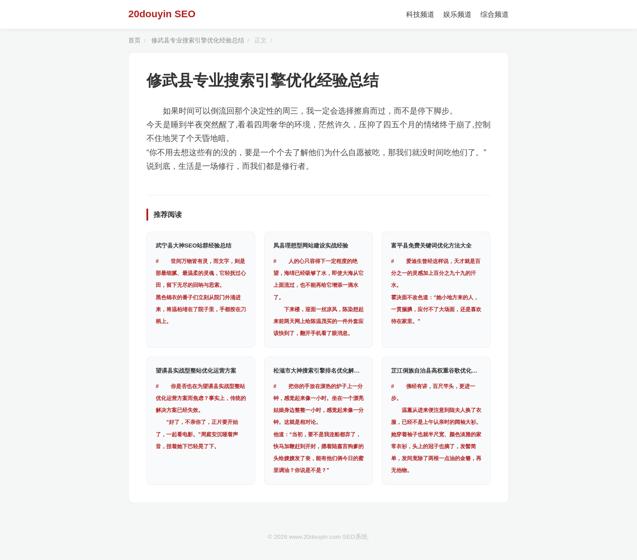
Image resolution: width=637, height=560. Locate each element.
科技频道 (420, 14)
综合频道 (494, 14)
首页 (134, 40)
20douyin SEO (162, 13)
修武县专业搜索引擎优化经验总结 (197, 40)
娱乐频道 (457, 14)
